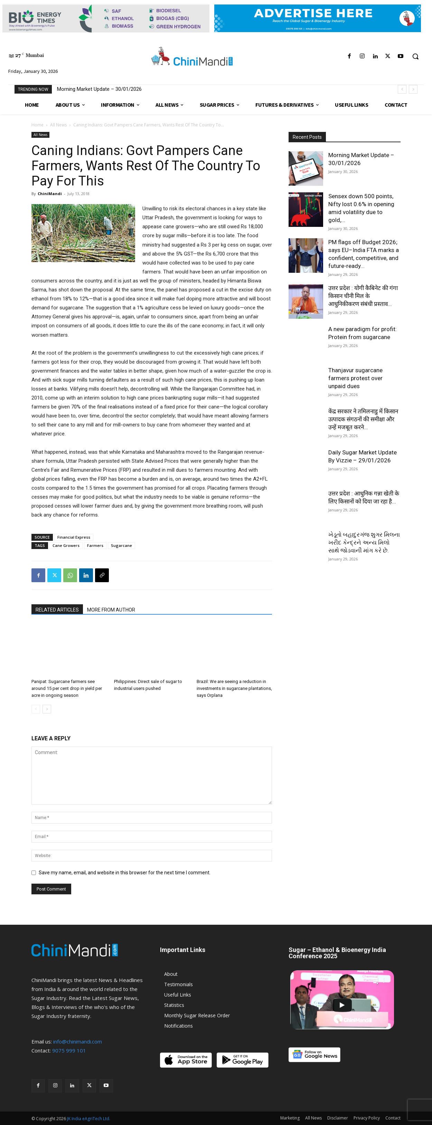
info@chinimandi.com (77, 1041)
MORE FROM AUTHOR (111, 610)
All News (58, 125)
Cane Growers (66, 545)
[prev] (402, 89)
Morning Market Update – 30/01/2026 (99, 89)
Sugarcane (121, 545)
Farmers (95, 545)
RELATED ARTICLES (57, 610)
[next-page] (47, 709)
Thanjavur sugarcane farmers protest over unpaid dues (355, 378)
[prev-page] (35, 709)
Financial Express (73, 537)
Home (37, 125)
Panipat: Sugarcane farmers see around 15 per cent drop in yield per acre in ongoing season (66, 688)
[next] (413, 89)
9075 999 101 (69, 1050)
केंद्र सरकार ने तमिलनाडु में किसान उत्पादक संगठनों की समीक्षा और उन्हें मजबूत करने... (363, 419)
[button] (415, 56)
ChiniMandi (50, 193)
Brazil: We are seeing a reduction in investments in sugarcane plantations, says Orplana (234, 688)
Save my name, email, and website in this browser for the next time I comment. (124, 872)
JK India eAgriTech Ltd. (88, 1119)
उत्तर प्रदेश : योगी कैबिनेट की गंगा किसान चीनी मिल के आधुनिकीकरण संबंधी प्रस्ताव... (363, 296)
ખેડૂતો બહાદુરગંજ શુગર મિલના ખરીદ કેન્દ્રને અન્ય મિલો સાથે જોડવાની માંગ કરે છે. (364, 542)
